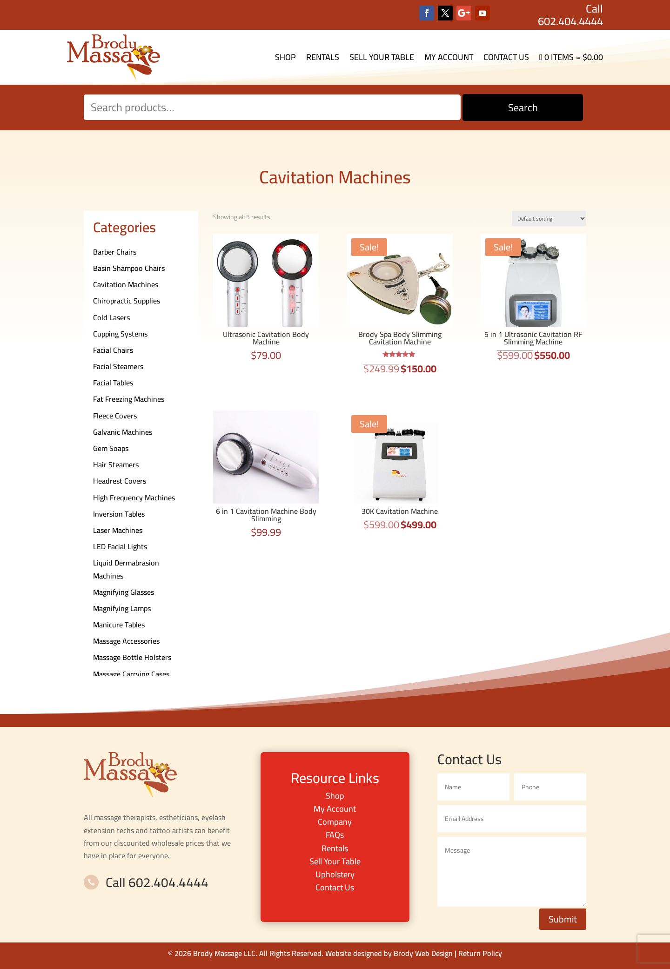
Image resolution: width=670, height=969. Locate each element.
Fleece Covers (115, 416)
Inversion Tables (119, 514)
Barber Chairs (114, 252)
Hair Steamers (116, 464)
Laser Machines (117, 530)
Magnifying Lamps (122, 608)
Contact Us (506, 57)
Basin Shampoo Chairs (129, 268)
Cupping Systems (120, 334)
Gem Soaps (110, 448)
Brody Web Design (423, 953)
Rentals (322, 57)
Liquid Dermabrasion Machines (126, 569)
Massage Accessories (126, 641)
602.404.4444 (570, 21)
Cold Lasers (111, 317)
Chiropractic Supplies (126, 301)
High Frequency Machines (134, 498)
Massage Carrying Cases (131, 674)
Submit (563, 919)
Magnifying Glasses (123, 592)
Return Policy (480, 953)
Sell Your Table (381, 57)
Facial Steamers (118, 366)
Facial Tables (113, 383)
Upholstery (335, 874)
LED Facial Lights (120, 546)
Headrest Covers (119, 481)
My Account (448, 57)
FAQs (335, 834)
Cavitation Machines (125, 284)
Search (523, 107)
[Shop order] (549, 218)
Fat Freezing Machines (128, 399)
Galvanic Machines (122, 432)
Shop (285, 57)
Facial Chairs (113, 350)
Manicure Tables (119, 625)
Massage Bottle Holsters (132, 657)
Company (335, 821)
